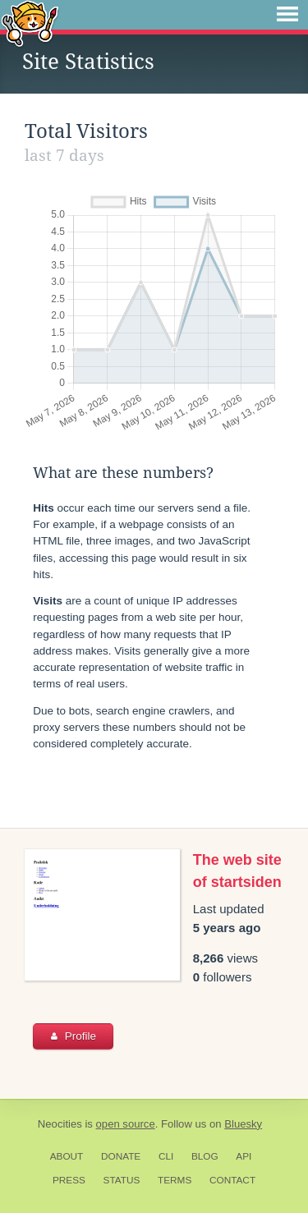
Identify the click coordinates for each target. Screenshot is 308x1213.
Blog (204, 1156)
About (67, 1156)
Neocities (60, 1124)
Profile (73, 1036)
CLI (166, 1156)
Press (69, 1180)
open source (125, 1124)
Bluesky (243, 1124)
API (243, 1156)
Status (121, 1180)
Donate (120, 1156)
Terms (174, 1180)
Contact (232, 1180)
